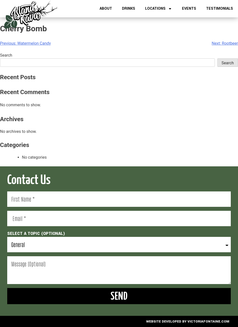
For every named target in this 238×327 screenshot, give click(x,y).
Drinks (128, 8)
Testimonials (219, 8)
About (106, 8)
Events (189, 8)
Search (6, 55)
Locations (158, 8)
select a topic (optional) (36, 233)
